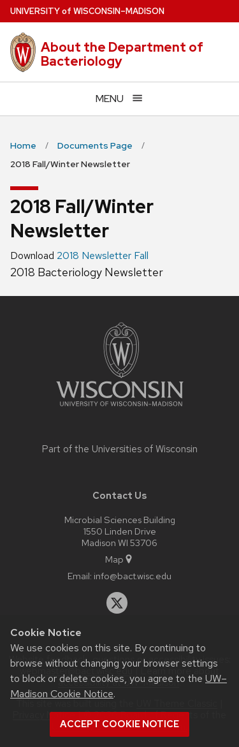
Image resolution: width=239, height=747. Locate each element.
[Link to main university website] (120, 408)
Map (119, 559)
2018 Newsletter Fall (102, 255)
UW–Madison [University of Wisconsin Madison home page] (87, 11)
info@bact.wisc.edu (132, 576)
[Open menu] (119, 98)
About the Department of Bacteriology (122, 54)
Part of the (120, 449)
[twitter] (117, 603)
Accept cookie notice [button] (119, 724)
